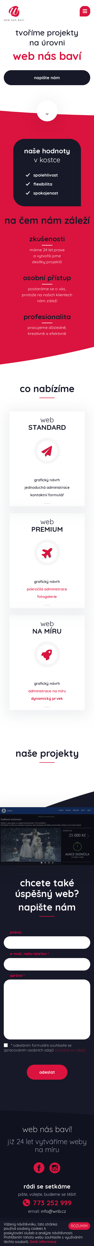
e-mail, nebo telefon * (29, 954)
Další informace (43, 1242)
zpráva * (17, 975)
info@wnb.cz (53, 1211)
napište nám (47, 77)
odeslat (47, 1072)
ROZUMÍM (79, 1226)
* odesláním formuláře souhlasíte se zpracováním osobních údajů (44, 1047)
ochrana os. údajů (70, 1050)
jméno (15, 932)
